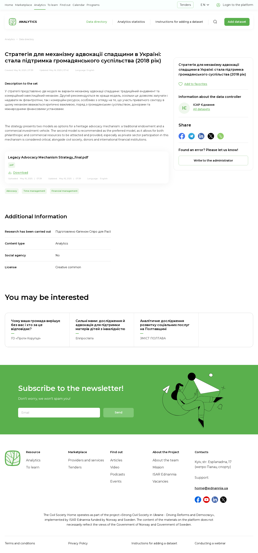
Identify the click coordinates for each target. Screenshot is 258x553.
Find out (65, 4)
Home (9, 4)
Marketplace (23, 4)
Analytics (40, 4)
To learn (53, 4)
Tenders (185, 5)
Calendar (79, 4)
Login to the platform (238, 5)
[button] (204, 4)
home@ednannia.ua (211, 488)
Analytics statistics (131, 22)
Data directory (96, 22)
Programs (93, 4)
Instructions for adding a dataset (179, 22)
